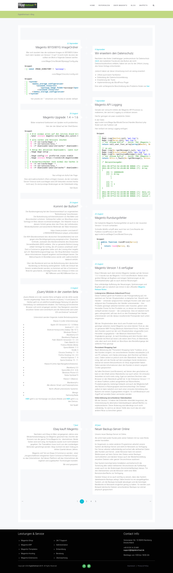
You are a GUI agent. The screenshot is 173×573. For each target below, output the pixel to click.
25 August (99, 214)
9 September (100, 49)
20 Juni (98, 425)
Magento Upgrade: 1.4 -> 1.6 (60, 117)
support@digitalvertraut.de (134, 550)
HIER (27, 399)
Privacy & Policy (143, 566)
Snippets (143, 5)
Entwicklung (61, 549)
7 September (100, 101)
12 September (72, 43)
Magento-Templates (29, 549)
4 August (74, 288)
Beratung (60, 553)
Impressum (131, 566)
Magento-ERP (26, 545)
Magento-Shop (27, 540)
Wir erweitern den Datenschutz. (114, 53)
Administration (62, 545)
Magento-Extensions (29, 558)
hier (148, 86)
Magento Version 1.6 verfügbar (114, 268)
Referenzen (104, 5)
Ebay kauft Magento (65, 429)
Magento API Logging (108, 104)
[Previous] (23, 501)
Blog (133, 5)
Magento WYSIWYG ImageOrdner (57, 47)
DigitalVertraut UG (35, 566)
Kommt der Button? (66, 206)
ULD (97, 61)
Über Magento (120, 5)
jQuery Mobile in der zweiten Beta (57, 292)
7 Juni (75, 425)
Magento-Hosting (28, 553)
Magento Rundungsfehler (111, 218)
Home (92, 5)
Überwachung (62, 558)
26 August (74, 113)
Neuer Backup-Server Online (112, 429)
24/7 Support (61, 540)
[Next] (150, 501)
